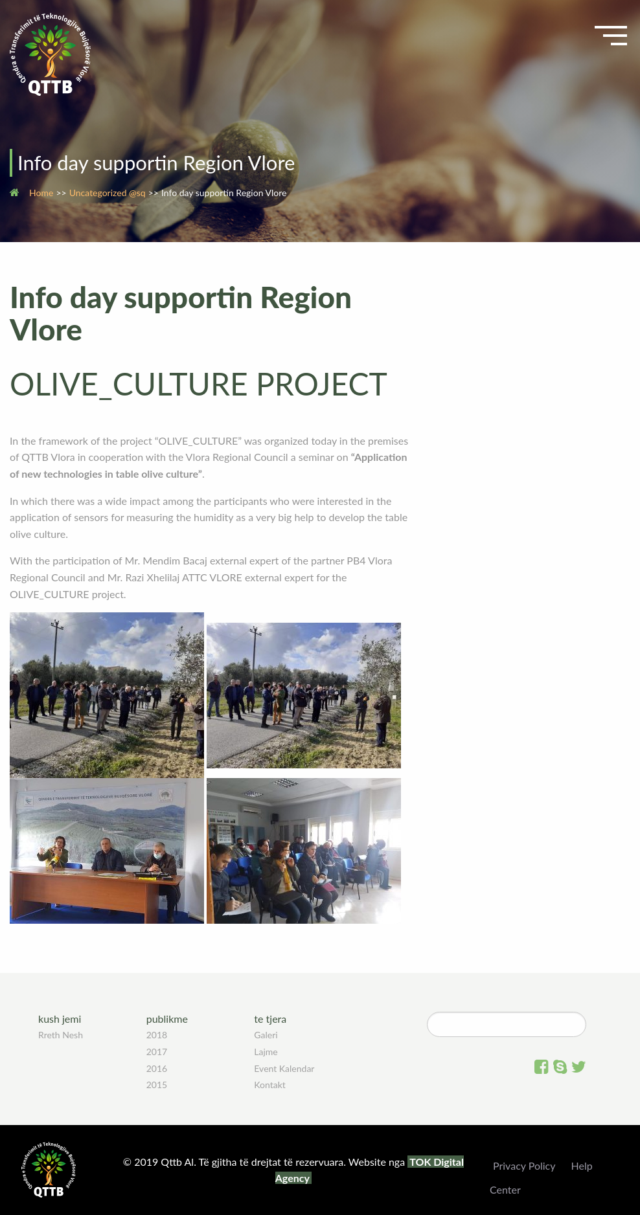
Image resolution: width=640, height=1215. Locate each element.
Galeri (265, 1034)
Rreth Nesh (60, 1034)
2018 (156, 1034)
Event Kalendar (284, 1068)
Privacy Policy (524, 1165)
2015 (156, 1084)
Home (41, 192)
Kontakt (270, 1084)
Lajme (265, 1051)
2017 (156, 1051)
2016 (156, 1068)
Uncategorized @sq (107, 192)
